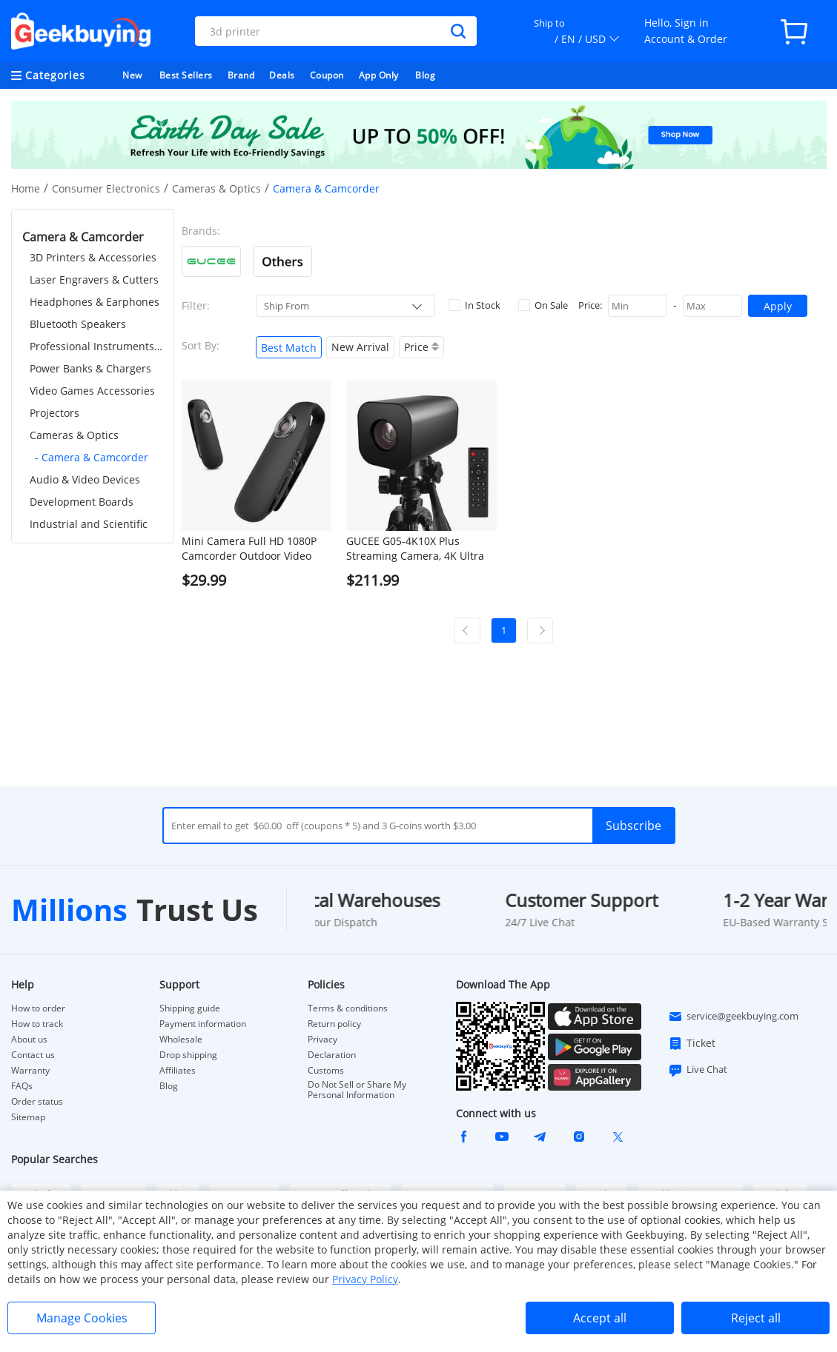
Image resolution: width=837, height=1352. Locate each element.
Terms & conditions (348, 1008)
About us (29, 1039)
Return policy (334, 1024)
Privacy (322, 1039)
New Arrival (360, 347)
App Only (379, 75)
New (132, 75)
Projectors (54, 413)
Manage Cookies (82, 1318)
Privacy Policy (365, 1279)
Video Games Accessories (92, 391)
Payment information (202, 1024)
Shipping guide (189, 1008)
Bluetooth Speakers (78, 324)
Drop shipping (188, 1055)
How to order (38, 1008)
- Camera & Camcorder (91, 457)
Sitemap (28, 1117)
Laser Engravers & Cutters (94, 279)
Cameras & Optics (216, 188)
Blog (425, 75)
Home (25, 188)
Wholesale (180, 1039)
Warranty (30, 1070)
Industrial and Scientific (89, 524)
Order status (37, 1102)
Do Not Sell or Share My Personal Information (357, 1090)
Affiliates (177, 1070)
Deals (282, 75)
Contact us (33, 1055)
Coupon (327, 75)
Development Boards (81, 502)
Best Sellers (186, 75)
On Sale (543, 305)
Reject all (756, 1318)
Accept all (599, 1318)
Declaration (332, 1055)
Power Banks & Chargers (90, 368)
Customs (326, 1070)
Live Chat (697, 1069)
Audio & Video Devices (85, 479)
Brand (241, 75)
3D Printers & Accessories (93, 257)
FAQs (22, 1086)
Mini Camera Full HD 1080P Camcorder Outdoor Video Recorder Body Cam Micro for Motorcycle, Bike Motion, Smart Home (255, 548)
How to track (37, 1024)
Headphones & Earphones (94, 302)
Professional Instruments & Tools (96, 346)
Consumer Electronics (106, 188)
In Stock (474, 305)
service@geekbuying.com (733, 1016)
